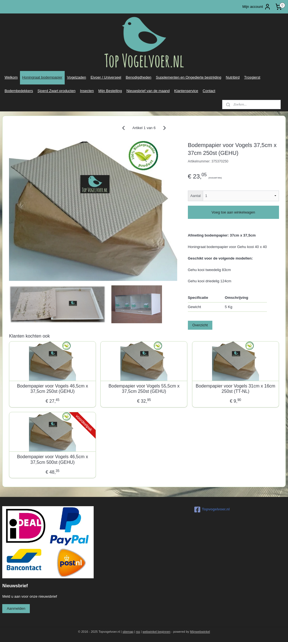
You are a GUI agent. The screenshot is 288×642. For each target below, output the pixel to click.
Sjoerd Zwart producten (56, 91)
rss (138, 631)
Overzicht (200, 325)
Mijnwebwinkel (200, 631)
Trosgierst (252, 77)
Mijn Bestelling (110, 91)
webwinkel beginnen (156, 631)
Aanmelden (16, 608)
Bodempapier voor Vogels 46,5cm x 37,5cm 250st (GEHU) (52, 389)
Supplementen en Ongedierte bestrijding (188, 77)
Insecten (87, 91)
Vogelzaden (76, 77)
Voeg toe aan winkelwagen (233, 212)
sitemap (128, 631)
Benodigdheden (138, 77)
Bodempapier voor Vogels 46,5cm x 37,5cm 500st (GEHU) (52, 459)
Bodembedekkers (18, 91)
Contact (209, 91)
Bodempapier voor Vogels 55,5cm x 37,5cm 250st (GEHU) (144, 389)
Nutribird (233, 77)
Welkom (11, 77)
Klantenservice (186, 91)
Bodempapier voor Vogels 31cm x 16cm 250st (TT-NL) (235, 389)
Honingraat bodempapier (42, 77)
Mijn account (256, 6)
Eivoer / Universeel (106, 77)
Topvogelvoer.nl (212, 509)
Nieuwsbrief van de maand (148, 91)
